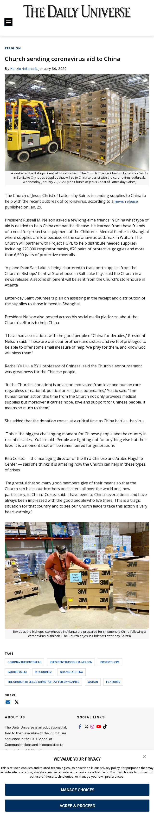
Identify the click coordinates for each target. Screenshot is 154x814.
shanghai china (71, 671)
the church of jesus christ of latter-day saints (43, 681)
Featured (113, 681)
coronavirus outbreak (24, 661)
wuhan (93, 681)
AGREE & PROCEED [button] (77, 805)
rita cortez (43, 671)
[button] (144, 756)
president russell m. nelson (71, 661)
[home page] (77, 14)
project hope (110, 661)
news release (126, 201)
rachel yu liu (17, 671)
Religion (13, 48)
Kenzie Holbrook (24, 68)
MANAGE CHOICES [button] (77, 790)
